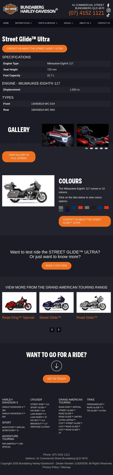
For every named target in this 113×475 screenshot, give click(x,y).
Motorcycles (23, 23)
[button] (86, 148)
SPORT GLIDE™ (38, 407)
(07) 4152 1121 (61, 454)
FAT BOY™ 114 (37, 420)
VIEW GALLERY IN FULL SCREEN (19, 156)
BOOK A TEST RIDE (56, 265)
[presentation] (52, 329)
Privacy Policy (51, 467)
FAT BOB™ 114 (37, 410)
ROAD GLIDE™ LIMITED (70, 417)
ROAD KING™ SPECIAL (70, 407)
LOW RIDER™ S (38, 414)
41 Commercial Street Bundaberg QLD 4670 (62, 458)
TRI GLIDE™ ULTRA (96, 410)
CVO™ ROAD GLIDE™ (69, 426)
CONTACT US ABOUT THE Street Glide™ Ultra (35, 48)
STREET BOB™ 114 (39, 404)
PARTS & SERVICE (47, 23)
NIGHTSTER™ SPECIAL (13, 427)
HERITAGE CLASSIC (40, 427)
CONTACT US (104, 23)
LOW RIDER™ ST (38, 417)
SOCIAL (68, 23)
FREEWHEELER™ (95, 404)
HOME (6, 23)
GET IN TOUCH (56, 378)
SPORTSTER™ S (10, 430)
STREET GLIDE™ (67, 410)
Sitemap (65, 467)
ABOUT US (85, 23)
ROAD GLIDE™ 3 (95, 407)
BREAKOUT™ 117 (38, 423)
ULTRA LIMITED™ (67, 420)
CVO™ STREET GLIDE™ (70, 423)
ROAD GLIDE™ (66, 413)
